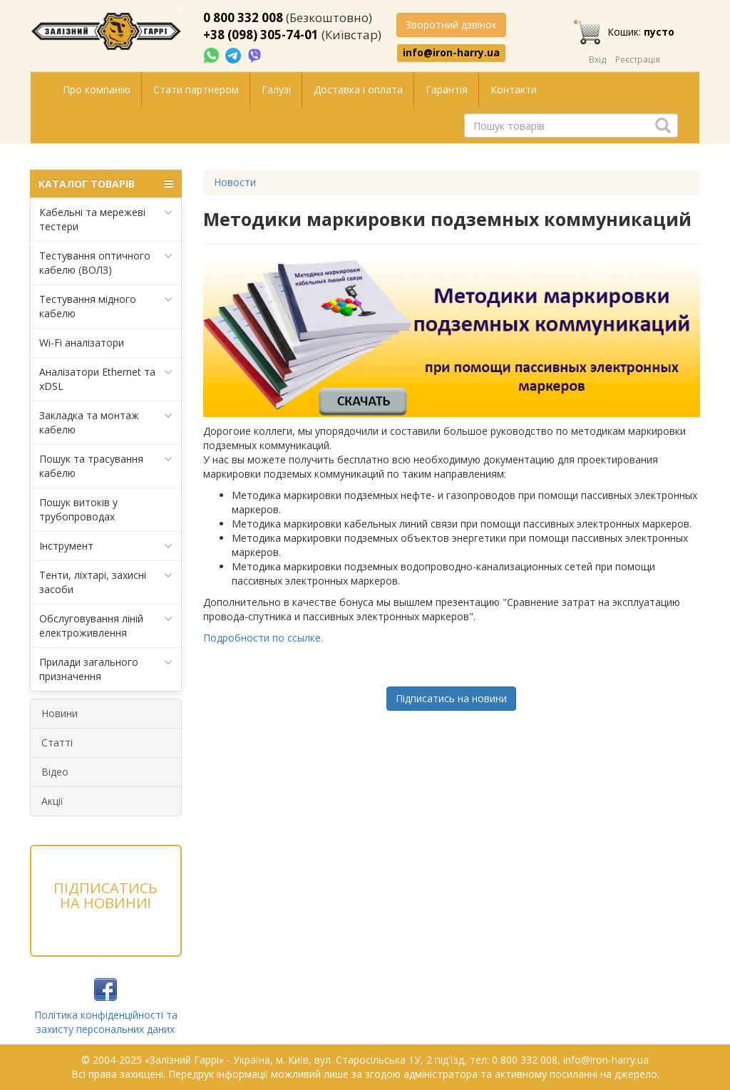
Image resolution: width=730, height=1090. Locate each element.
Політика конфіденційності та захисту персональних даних (106, 1022)
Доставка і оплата (358, 89)
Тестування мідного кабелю (106, 306)
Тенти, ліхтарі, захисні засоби (106, 582)
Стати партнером (196, 89)
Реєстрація (637, 59)
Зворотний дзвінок (451, 24)
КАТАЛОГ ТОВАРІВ (105, 184)
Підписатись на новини (451, 698)
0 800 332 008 (243, 17)
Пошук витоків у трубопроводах (78, 509)
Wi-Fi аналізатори (81, 342)
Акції (52, 801)
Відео (54, 771)
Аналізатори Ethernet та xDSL (106, 379)
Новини (59, 713)
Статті (57, 742)
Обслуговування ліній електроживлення (106, 625)
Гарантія (447, 89)
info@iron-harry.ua (451, 52)
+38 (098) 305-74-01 (261, 34)
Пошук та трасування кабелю (106, 466)
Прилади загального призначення (106, 669)
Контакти (513, 89)
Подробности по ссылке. (263, 637)
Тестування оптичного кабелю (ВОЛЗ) (106, 263)
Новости (235, 182)
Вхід (597, 59)
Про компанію (96, 89)
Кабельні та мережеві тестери (106, 219)
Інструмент (106, 546)
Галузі (276, 89)
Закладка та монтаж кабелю (106, 422)
